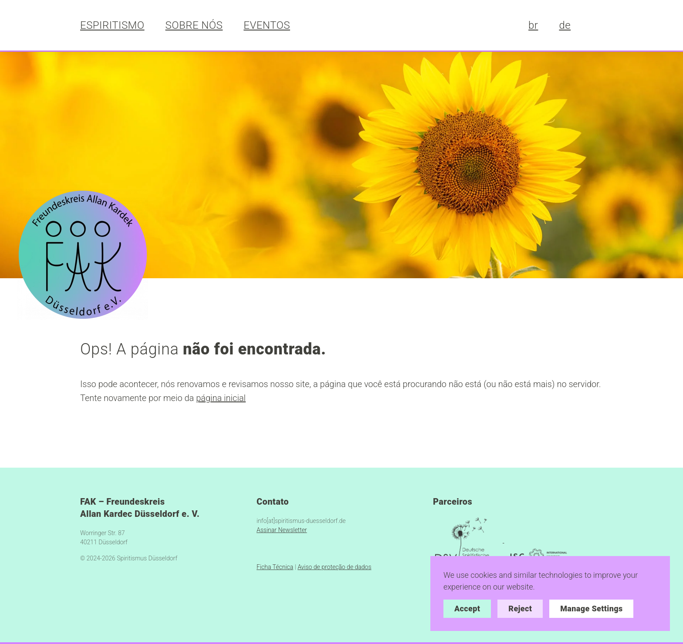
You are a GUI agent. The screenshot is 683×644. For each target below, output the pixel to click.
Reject (520, 608)
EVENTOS (266, 25)
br (533, 25)
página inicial (221, 398)
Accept (467, 608)
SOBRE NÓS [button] (194, 25)
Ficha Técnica (275, 566)
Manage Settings (591, 608)
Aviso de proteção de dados (334, 566)
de (565, 25)
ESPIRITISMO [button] (112, 25)
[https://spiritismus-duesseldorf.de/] (82, 254)
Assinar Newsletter (282, 529)
